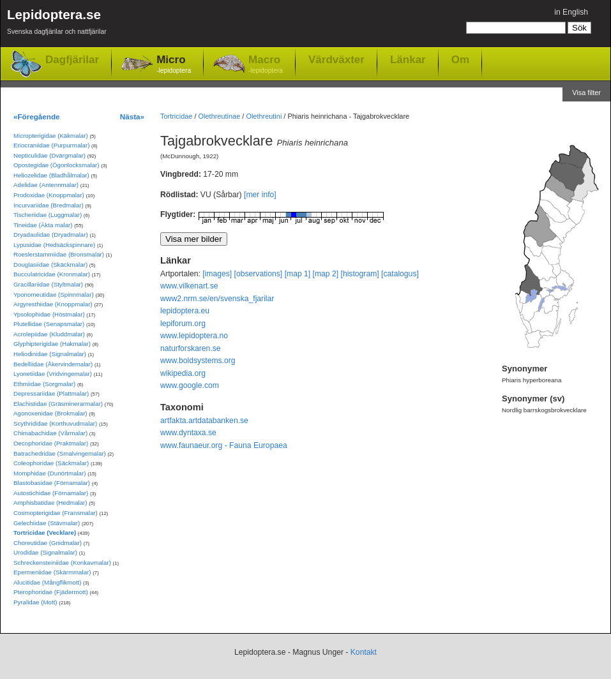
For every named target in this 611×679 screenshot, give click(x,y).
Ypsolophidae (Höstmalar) (49, 314)
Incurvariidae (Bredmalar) (48, 205)
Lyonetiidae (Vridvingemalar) (52, 373)
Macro (265, 65)
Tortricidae (176, 116)
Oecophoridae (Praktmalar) (50, 443)
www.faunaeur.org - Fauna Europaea (223, 445)
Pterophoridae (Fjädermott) (50, 591)
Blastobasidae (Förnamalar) (51, 482)
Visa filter (586, 92)
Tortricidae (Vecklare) (44, 532)
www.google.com (189, 385)
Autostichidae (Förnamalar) (50, 492)
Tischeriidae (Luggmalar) (47, 214)
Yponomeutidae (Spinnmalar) (53, 294)
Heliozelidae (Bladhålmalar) (51, 175)
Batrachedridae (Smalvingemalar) (59, 453)
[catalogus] (400, 273)
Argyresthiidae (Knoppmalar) (53, 304)
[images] (217, 273)
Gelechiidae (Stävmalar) (46, 522)
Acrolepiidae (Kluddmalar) (49, 334)
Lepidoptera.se (57, 24)
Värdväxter (336, 59)
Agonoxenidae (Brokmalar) (50, 413)
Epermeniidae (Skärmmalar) (52, 572)
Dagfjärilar (72, 60)
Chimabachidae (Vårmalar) (50, 432)
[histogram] (360, 273)
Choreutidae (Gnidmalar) (47, 542)
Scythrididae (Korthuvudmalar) (55, 423)
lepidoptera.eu (184, 310)
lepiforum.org (183, 323)
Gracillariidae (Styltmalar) (48, 284)
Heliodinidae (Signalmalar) (49, 353)
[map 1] (298, 273)
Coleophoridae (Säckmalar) (51, 462)
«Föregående (36, 116)
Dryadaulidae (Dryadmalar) (50, 234)
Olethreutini (264, 116)
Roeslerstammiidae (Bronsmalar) (58, 254)
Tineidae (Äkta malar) (43, 224)
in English (571, 12)
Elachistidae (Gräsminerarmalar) (58, 403)
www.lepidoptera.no (194, 335)
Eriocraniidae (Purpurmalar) (51, 145)
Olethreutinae (220, 116)
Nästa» (132, 116)
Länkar (408, 59)
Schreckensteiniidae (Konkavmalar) (62, 562)
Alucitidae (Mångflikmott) (47, 582)
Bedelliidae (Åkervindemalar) (53, 364)
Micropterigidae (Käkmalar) (50, 135)
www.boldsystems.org (198, 360)
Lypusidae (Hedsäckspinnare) (54, 244)
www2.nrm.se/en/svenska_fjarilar (217, 298)
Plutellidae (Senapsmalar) (48, 323)
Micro (173, 65)
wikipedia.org (183, 373)
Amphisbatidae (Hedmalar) (50, 502)
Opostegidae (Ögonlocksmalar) (56, 164)
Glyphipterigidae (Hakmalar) (52, 343)
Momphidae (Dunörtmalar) (49, 473)
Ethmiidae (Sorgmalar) (44, 383)
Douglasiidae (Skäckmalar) (50, 264)
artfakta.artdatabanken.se (204, 420)
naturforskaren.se (190, 348)
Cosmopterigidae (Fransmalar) (55, 512)
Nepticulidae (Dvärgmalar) (49, 155)
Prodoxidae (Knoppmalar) (48, 194)
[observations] (258, 273)
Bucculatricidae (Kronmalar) (51, 274)
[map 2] (326, 273)
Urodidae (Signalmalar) (45, 552)
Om (460, 59)
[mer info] (260, 194)
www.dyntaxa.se (188, 432)
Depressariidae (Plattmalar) (51, 393)
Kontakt (364, 652)
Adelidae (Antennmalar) (46, 184)
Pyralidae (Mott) (35, 602)
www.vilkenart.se (189, 285)
